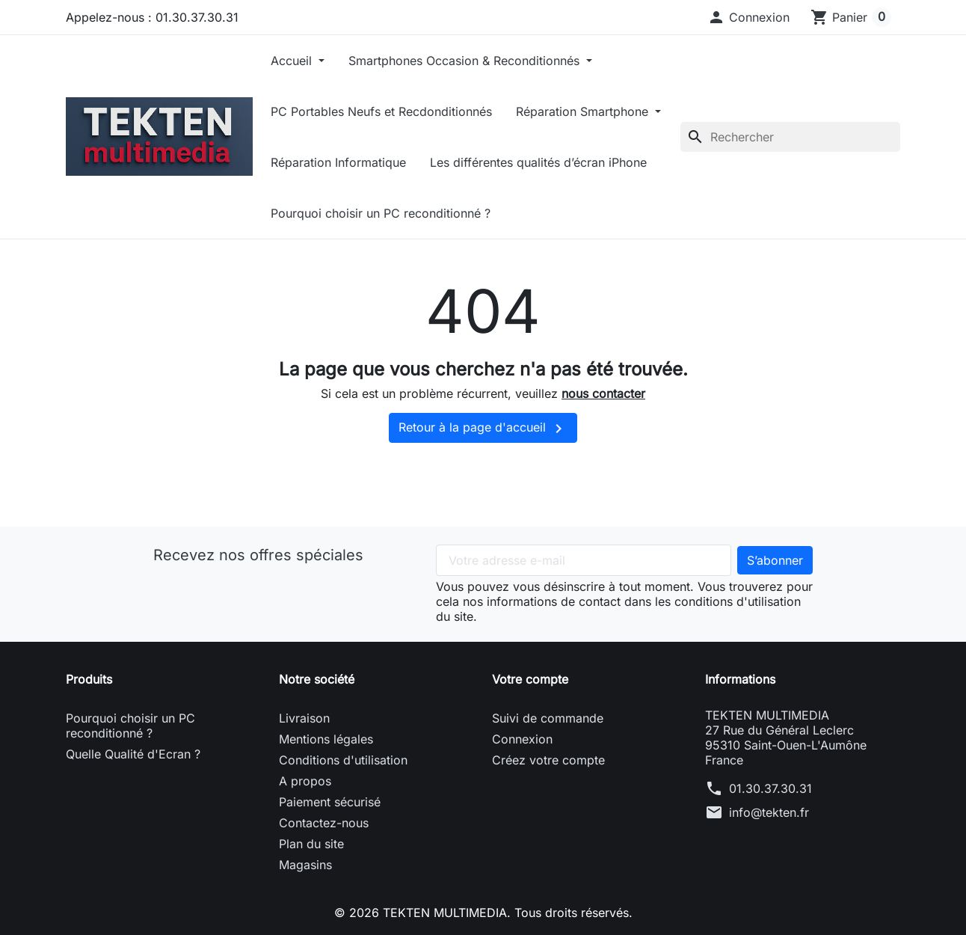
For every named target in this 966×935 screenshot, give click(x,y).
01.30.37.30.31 (770, 788)
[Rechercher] (790, 137)
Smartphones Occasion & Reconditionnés (465, 60)
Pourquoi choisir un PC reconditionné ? (380, 213)
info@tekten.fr (769, 812)
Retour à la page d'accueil (483, 429)
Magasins (305, 864)
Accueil (293, 60)
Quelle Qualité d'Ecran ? (133, 754)
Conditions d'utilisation (343, 759)
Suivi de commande (547, 718)
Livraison (304, 718)
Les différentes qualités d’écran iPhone (538, 162)
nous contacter (603, 393)
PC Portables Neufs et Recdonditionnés (381, 111)
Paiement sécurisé (330, 801)
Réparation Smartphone (584, 111)
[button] (748, 17)
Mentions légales (326, 739)
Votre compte (530, 679)
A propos (305, 780)
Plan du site (311, 843)
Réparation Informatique (338, 162)
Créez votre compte (548, 759)
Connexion (522, 739)
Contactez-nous (324, 822)
